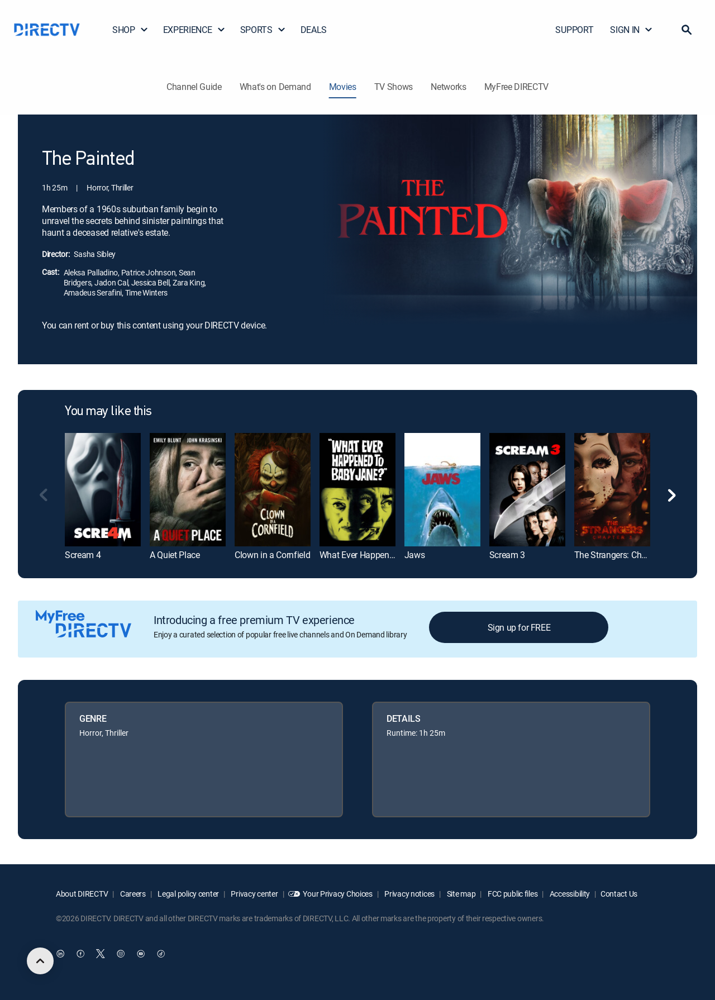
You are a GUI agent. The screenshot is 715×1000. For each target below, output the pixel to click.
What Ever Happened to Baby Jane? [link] (387, 555)
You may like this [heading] (108, 411)
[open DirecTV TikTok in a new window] (160, 953)
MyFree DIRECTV (516, 86)
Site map (460, 893)
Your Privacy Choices (337, 893)
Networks (448, 86)
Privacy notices (409, 893)
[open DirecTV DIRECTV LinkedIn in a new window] (60, 953)
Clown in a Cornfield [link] (273, 555)
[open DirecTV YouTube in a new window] (140, 953)
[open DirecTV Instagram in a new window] (120, 953)
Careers (132, 893)
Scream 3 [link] (507, 555)
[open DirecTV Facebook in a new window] (80, 953)
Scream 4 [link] (83, 555)
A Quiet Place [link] (175, 555)
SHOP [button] (130, 29)
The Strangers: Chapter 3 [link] (621, 555)
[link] (103, 489)
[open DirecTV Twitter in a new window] (100, 953)
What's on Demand (275, 86)
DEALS (314, 29)
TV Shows (393, 86)
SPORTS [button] (263, 29)
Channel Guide (194, 86)
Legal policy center (187, 893)
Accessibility (569, 893)
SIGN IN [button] (631, 29)
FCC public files (511, 893)
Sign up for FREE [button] (519, 627)
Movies (342, 86)
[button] (686, 29)
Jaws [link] (414, 555)
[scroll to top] (40, 961)
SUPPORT (574, 29)
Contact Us (618, 893)
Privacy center (254, 893)
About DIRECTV (82, 893)
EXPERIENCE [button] (194, 29)
